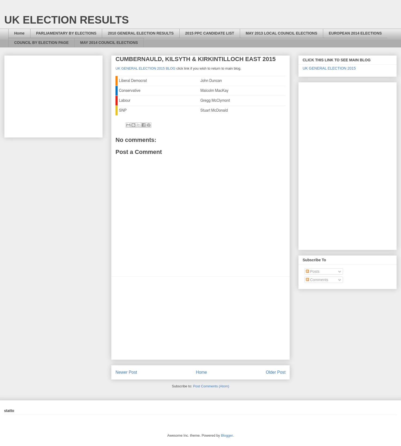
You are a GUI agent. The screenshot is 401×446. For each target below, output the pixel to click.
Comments (317, 280)
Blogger (227, 435)
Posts (312, 271)
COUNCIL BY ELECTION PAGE (41, 42)
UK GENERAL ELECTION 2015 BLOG (145, 68)
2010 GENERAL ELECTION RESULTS (140, 33)
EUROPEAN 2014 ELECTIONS (355, 33)
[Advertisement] (200, 318)
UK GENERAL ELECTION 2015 (329, 68)
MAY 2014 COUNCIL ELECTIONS (109, 42)
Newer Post (126, 372)
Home (19, 33)
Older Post (276, 372)
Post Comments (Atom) (211, 386)
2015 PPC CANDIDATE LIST (209, 33)
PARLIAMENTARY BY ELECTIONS (66, 33)
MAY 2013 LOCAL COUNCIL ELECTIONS (281, 33)
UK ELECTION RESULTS (66, 20)
